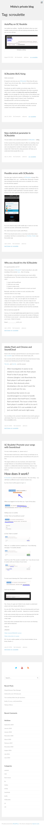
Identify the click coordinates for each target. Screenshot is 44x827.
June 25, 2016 (8, 425)
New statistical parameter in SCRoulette (17, 134)
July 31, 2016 (7, 116)
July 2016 (7, 754)
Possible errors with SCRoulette (19, 173)
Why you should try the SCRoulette (20, 262)
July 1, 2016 (7, 328)
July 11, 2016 (7, 156)
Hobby (6, 785)
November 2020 (8, 735)
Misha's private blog (22, 6)
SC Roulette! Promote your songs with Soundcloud (19, 446)
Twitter (34, 236)
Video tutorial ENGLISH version (13, 633)
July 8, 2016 (7, 243)
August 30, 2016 (8, 57)
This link (6, 364)
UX (5, 807)
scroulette (9, 355)
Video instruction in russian (11, 636)
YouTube (29, 236)
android (6, 770)
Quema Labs (35, 823)
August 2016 (7, 750)
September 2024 (9, 724)
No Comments (18, 57)
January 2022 (8, 732)
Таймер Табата (8, 705)
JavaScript (7, 792)
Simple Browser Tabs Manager (12, 690)
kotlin (5, 796)
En (31, 57)
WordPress (16, 823)
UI (5, 803)
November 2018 (8, 746)
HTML (6, 788)
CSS (5, 774)
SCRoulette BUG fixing (14, 73)
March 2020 (7, 739)
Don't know (7, 246)
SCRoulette (35, 57)
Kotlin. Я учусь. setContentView (13, 701)
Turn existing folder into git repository (14, 697)
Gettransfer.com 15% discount (12, 694)
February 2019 (8, 743)
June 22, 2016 (8, 647)
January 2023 (8, 728)
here (19, 272)
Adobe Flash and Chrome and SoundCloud (18, 348)
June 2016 (7, 757)
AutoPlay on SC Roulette (15, 24)
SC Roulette (7, 477)
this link (14, 364)
